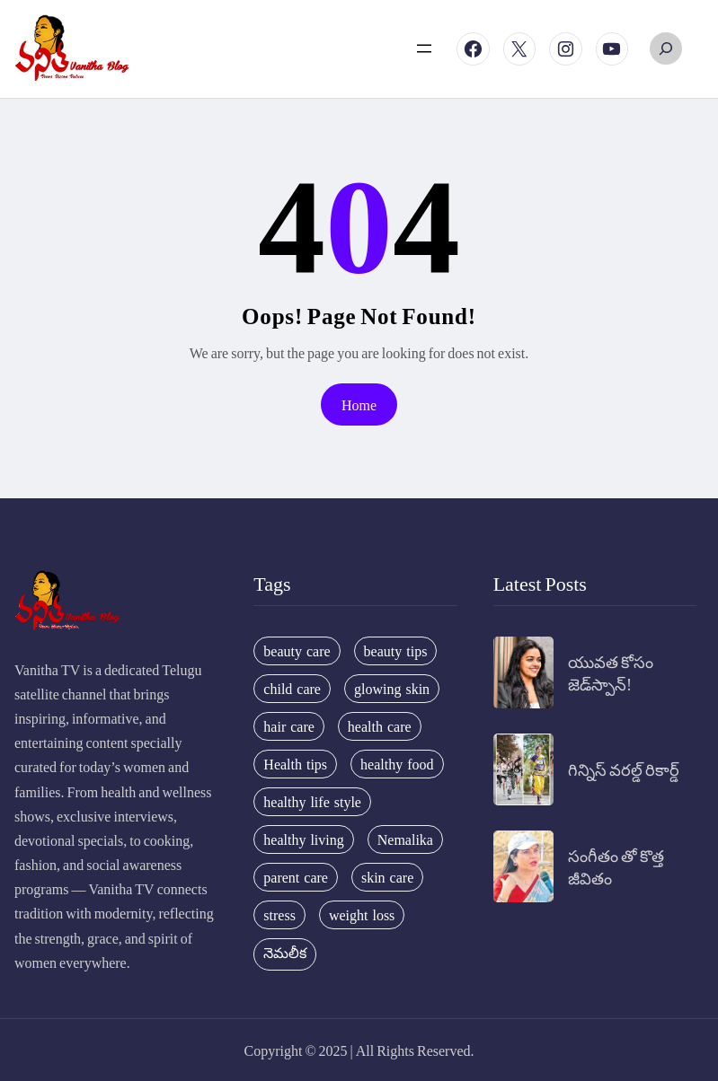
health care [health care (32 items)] (380, 726)
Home (359, 404)
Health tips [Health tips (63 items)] (295, 764)
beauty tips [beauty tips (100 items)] (396, 651)
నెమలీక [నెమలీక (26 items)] (284, 953)
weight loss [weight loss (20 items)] (361, 915)
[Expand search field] (666, 48)
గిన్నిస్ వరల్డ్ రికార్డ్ (623, 769)
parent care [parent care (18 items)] (295, 877)
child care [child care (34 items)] (292, 689)
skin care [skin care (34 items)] (387, 877)
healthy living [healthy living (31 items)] (303, 839)
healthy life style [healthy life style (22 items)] (312, 802)
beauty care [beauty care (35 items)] (296, 651)
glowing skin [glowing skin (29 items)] (392, 689)
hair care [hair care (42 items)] (289, 726)
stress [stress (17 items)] (279, 915)
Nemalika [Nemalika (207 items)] (405, 839)
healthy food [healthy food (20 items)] (396, 764)
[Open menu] (424, 48)
